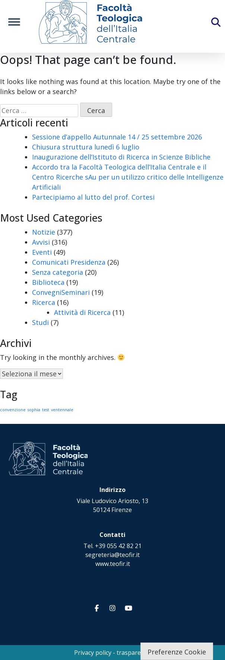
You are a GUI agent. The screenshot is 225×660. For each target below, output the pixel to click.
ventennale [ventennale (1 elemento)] (62, 409)
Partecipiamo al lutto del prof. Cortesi (93, 197)
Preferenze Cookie (177, 651)
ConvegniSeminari (61, 292)
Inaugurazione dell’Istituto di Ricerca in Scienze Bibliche (121, 156)
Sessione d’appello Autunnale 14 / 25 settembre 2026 (117, 136)
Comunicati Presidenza (68, 262)
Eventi (42, 252)
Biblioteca (48, 282)
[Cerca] (222, 24)
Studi (40, 322)
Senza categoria (57, 272)
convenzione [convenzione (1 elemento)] (13, 409)
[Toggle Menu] (14, 21)
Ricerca (43, 302)
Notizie (43, 232)
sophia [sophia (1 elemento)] (34, 409)
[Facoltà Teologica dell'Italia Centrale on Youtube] (128, 608)
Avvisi (41, 242)
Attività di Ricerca (82, 312)
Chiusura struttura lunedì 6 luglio (85, 146)
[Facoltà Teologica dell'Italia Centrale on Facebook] (96, 608)
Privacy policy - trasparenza (112, 652)
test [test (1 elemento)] (45, 409)
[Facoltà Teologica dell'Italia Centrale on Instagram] (112, 608)
